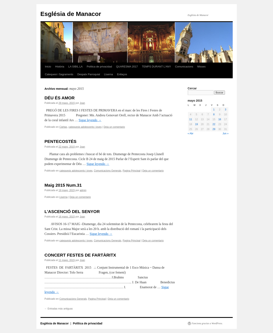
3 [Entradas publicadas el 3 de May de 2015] (225, 109)
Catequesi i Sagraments (59, 74)
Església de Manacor (70, 13)
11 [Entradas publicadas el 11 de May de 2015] (190, 119)
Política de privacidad (99, 66)
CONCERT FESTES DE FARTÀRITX (80, 255)
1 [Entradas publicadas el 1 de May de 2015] (214, 109)
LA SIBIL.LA (75, 66)
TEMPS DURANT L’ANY (156, 66)
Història (59, 66)
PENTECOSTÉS (60, 141)
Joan (82, 103)
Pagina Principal (131, 170)
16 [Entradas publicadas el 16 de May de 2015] (219, 119)
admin (83, 190)
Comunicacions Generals (107, 170)
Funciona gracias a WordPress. (207, 323)
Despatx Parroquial (88, 74)
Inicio (48, 66)
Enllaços (122, 74)
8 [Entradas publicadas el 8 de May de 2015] (214, 114)
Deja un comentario (114, 127)
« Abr (190, 133)
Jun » (225, 133)
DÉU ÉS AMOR (60, 97)
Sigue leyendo (90, 120)
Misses (201, 66)
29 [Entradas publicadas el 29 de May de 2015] (213, 129)
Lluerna (108, 74)
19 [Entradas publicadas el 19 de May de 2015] (196, 124)
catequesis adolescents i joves (85, 127)
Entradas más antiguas (59, 308)
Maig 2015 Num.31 (63, 185)
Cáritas (63, 127)
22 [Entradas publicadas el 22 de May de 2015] (213, 124)
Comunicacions (184, 66)
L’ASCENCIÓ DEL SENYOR (72, 211)
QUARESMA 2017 (127, 66)
